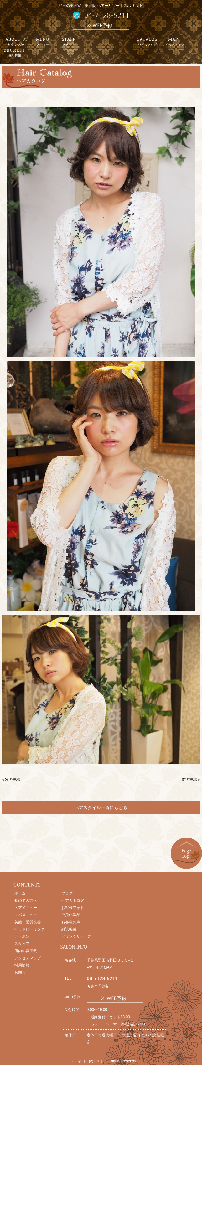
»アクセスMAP (99, 967)
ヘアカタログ (72, 900)
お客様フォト (72, 907)
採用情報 (21, 965)
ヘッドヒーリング (29, 929)
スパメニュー (25, 915)
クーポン (21, 936)
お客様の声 (70, 922)
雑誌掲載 (68, 929)
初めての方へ (25, 900)
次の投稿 (12, 779)
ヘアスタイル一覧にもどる (101, 807)
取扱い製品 (70, 915)
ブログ (67, 893)
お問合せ (21, 972)
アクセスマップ (27, 958)
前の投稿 (189, 779)
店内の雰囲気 (25, 951)
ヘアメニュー (25, 907)
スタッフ (21, 943)
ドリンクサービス (76, 936)
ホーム (20, 893)
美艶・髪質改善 (27, 922)
